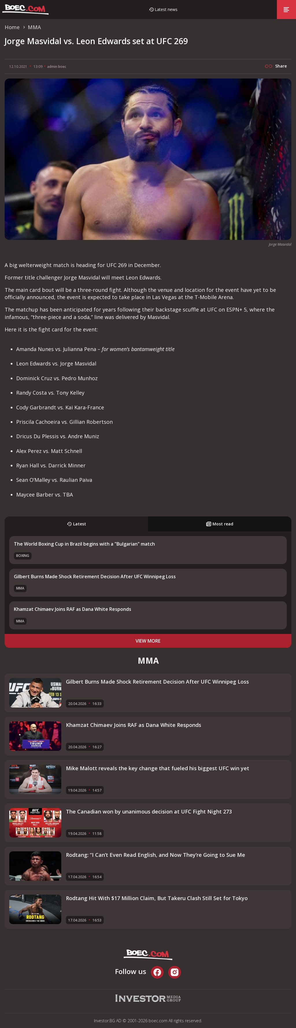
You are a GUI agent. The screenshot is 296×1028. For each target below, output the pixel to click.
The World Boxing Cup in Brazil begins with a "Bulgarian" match (84, 544)
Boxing (22, 555)
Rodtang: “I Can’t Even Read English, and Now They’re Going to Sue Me (155, 854)
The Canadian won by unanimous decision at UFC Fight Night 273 (149, 811)
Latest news (166, 9)
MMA (20, 588)
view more (148, 641)
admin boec (56, 66)
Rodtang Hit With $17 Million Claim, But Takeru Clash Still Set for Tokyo (157, 898)
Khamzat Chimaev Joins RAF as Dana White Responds (72, 609)
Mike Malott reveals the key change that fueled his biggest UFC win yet (157, 768)
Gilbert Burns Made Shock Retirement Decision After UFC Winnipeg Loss (95, 576)
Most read (219, 524)
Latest (76, 524)
